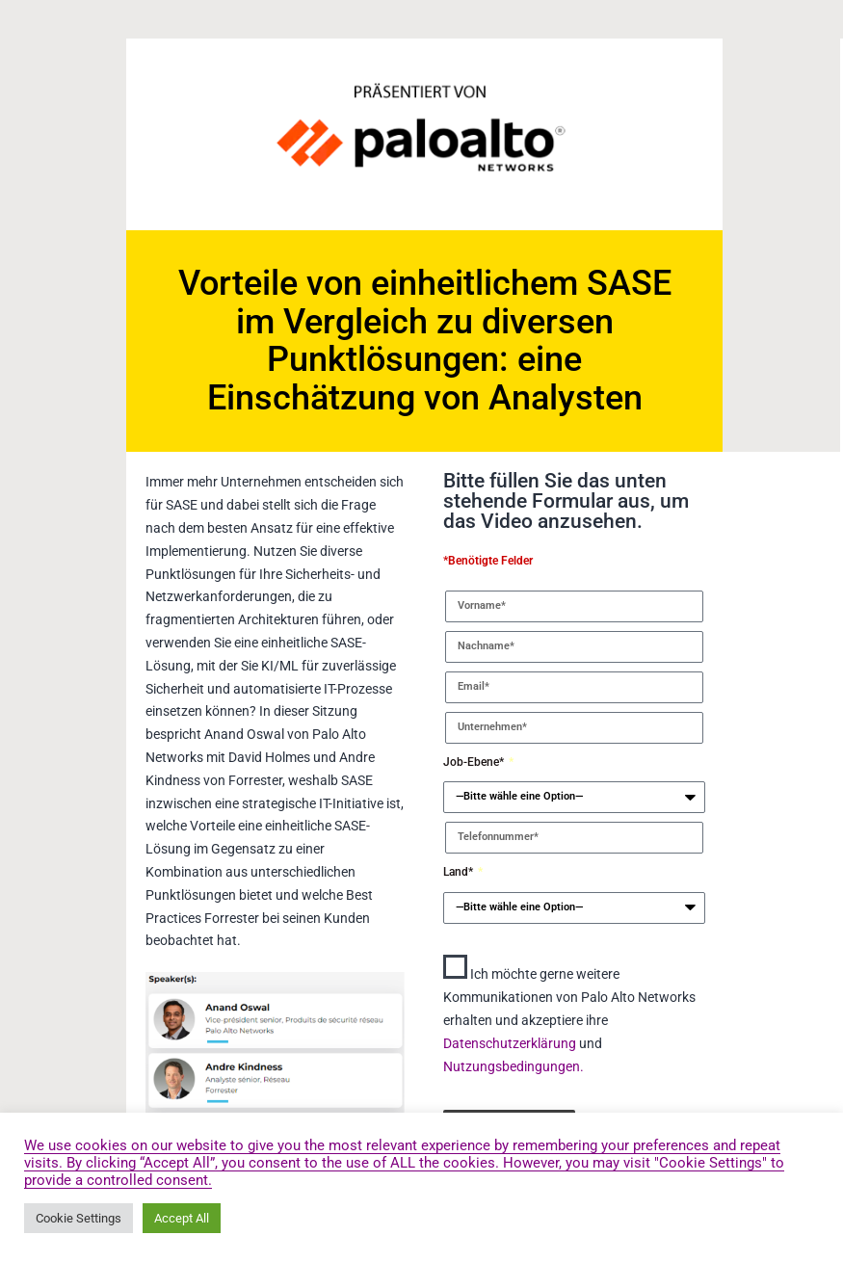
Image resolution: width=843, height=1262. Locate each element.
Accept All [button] (181, 1218)
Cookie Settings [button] (78, 1218)
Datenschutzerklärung (511, 1043)
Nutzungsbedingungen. (513, 1066)
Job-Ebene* (475, 762)
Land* (459, 872)
